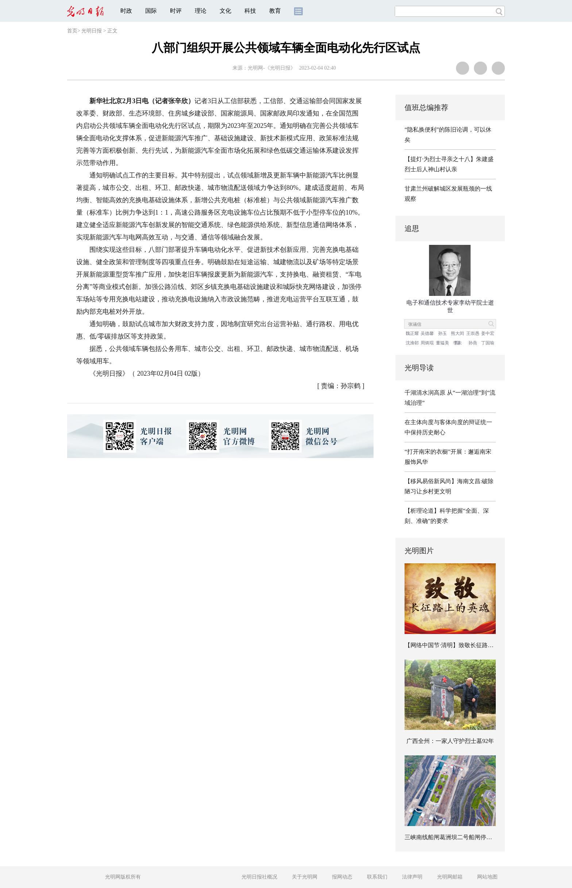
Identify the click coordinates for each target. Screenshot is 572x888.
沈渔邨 (412, 342)
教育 (275, 11)
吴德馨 (427, 333)
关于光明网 (304, 877)
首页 (72, 31)
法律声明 (412, 877)
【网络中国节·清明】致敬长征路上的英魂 (458, 645)
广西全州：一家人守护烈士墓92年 (450, 741)
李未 (457, 342)
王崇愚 (472, 333)
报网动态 (342, 877)
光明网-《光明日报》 (271, 68)
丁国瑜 (487, 342)
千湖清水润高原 (425, 393)
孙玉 (442, 333)
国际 (151, 11)
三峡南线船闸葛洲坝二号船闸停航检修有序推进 (466, 837)
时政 (126, 11)
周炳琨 (427, 342)
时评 (176, 11)
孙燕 (472, 342)
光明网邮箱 (450, 877)
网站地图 (487, 877)
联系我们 (377, 877)
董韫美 (442, 342)
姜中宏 (487, 333)
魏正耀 (412, 333)
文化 (225, 11)
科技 (250, 11)
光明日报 (91, 31)
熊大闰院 (457, 334)
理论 (200, 11)
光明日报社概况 (259, 877)
